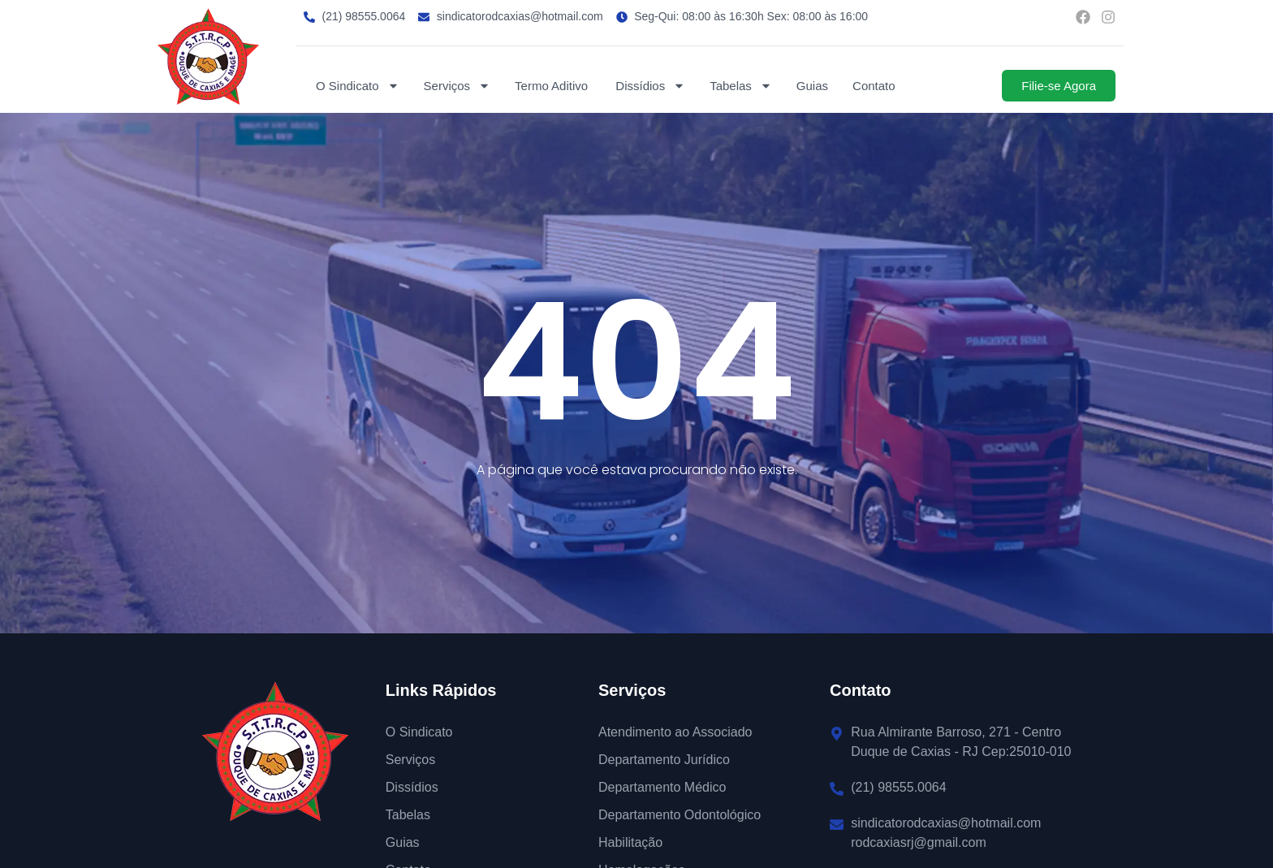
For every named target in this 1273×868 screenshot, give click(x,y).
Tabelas (741, 85)
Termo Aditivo (553, 86)
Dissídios (650, 85)
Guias (812, 86)
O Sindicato (357, 85)
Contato (873, 86)
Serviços (457, 85)
